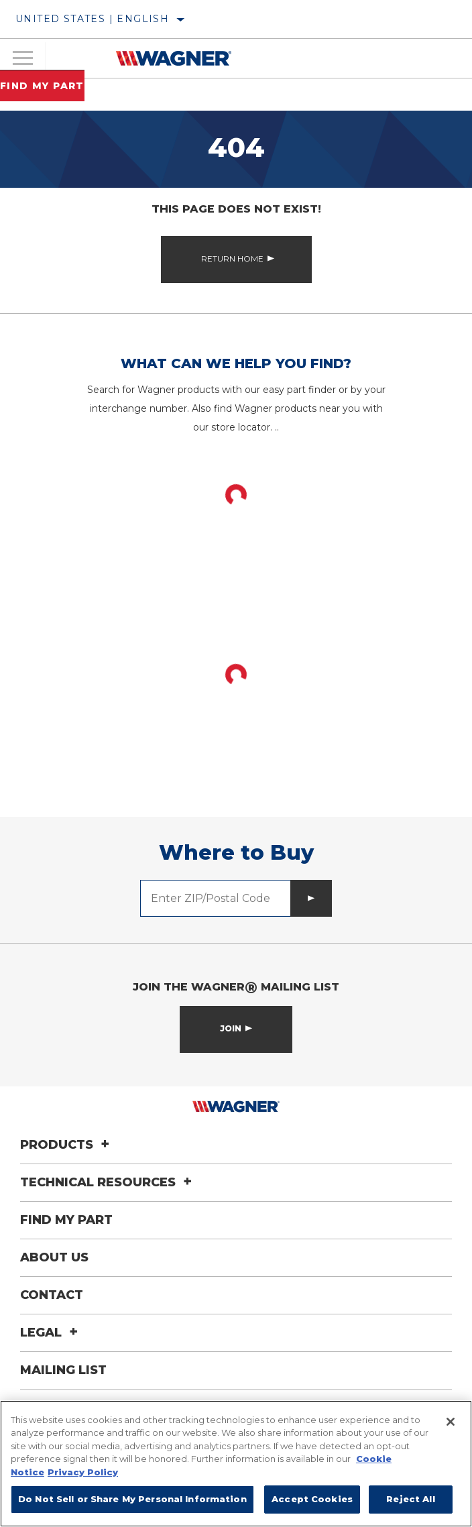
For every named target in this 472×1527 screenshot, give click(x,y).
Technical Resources (108, 1182)
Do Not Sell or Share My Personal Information (132, 1498)
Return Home (232, 258)
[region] (236, 1463)
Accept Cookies (312, 1498)
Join (230, 1028)
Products (66, 1144)
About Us (54, 1257)
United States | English (92, 19)
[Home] (173, 58)
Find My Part (42, 86)
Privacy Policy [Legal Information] (83, 1472)
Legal (51, 1332)
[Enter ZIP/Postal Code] (215, 898)
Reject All (410, 1498)
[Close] (450, 1421)
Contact (51, 1295)
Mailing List (63, 1370)
